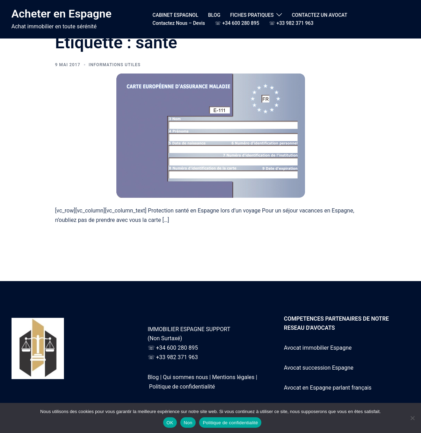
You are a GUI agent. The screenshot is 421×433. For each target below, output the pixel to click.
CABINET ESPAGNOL (175, 15)
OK (170, 422)
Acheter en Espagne (62, 13)
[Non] (412, 417)
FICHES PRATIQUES (252, 15)
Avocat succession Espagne (319, 367)
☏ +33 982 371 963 (291, 23)
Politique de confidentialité (182, 386)
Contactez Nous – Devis (179, 23)
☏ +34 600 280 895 (237, 23)
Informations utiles (115, 64)
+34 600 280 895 (177, 347)
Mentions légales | (234, 377)
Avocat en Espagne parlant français (328, 387)
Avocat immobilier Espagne (318, 347)
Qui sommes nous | (187, 377)
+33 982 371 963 (177, 357)
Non (188, 422)
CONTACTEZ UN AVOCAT (319, 15)
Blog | (155, 377)
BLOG (214, 15)
